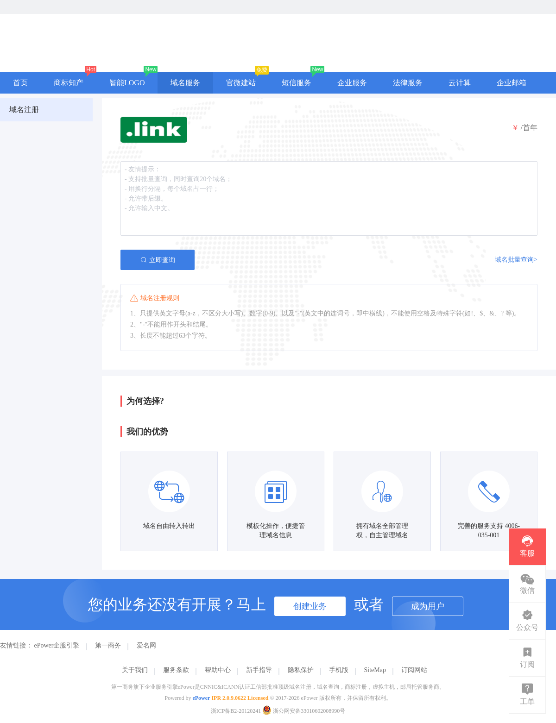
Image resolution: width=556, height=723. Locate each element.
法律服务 (408, 83)
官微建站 (241, 83)
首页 (20, 83)
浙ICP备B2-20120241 (236, 711)
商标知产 (68, 83)
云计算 (460, 83)
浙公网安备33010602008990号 (303, 711)
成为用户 (427, 606)
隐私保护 (301, 669)
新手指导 (259, 669)
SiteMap (375, 669)
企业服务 (352, 83)
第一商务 (108, 645)
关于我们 (135, 669)
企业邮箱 (511, 83)
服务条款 (176, 669)
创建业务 (310, 606)
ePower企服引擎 (57, 645)
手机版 (338, 669)
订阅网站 (414, 669)
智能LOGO (127, 83)
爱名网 (146, 645)
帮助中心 (218, 669)
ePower (201, 698)
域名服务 (185, 83)
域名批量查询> (516, 259)
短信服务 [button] (296, 83)
